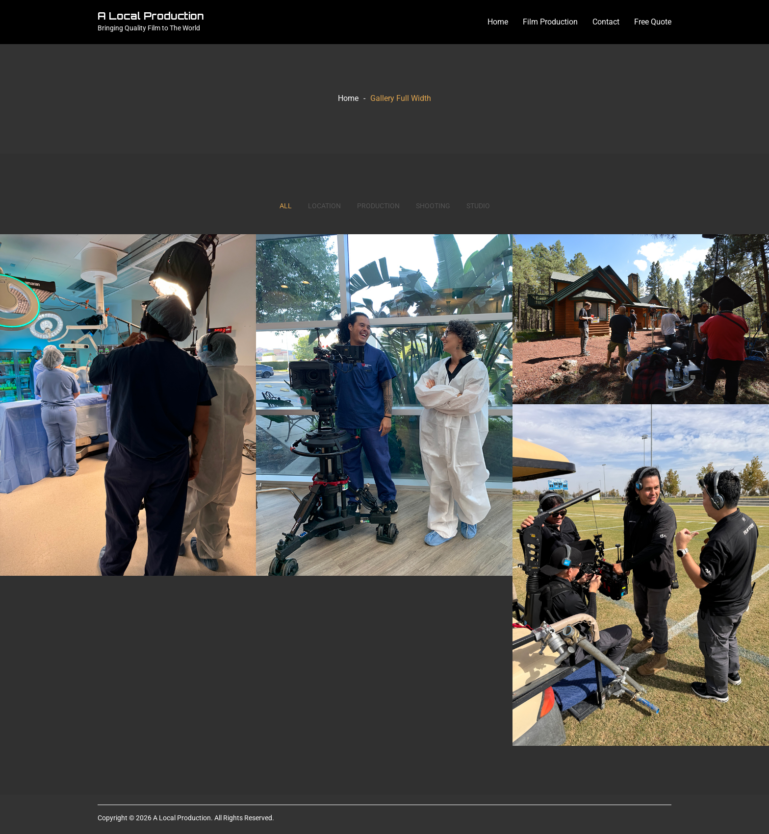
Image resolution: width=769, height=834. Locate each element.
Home (497, 21)
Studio (478, 205)
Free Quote (652, 21)
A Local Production (151, 16)
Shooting (433, 205)
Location (324, 205)
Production (378, 205)
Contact (605, 21)
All (286, 205)
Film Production (550, 21)
